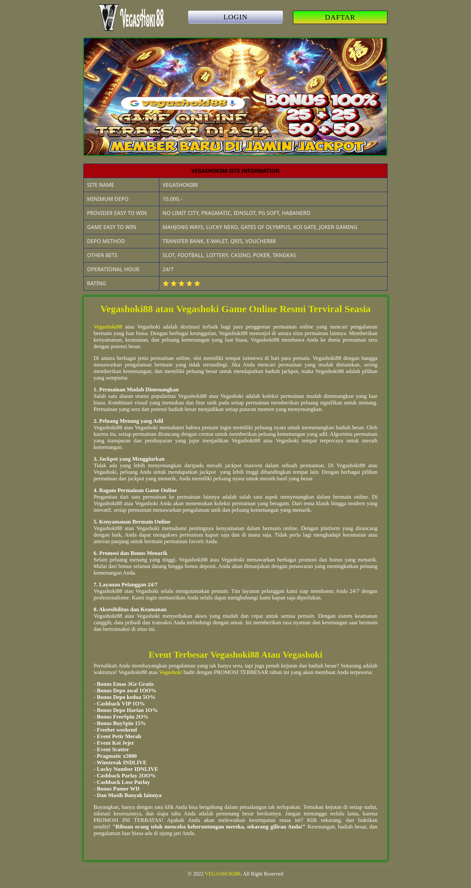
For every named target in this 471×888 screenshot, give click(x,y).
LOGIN (235, 17)
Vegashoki (170, 672)
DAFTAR (340, 17)
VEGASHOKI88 (222, 874)
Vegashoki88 (108, 327)
